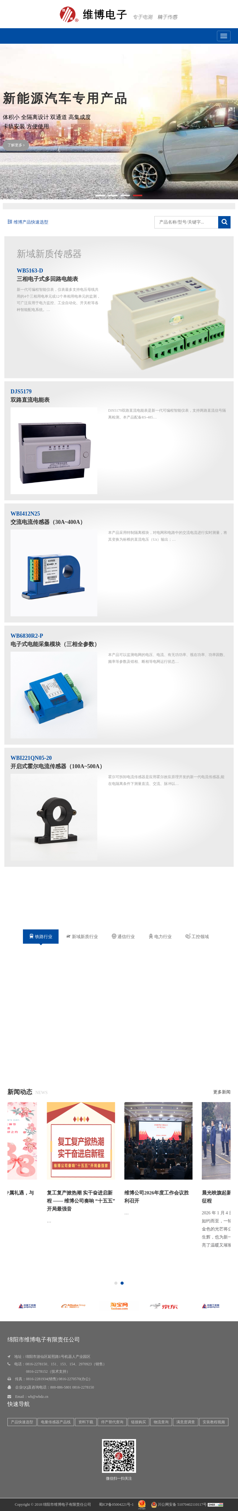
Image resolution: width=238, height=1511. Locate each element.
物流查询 (161, 1422)
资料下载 (85, 1422)
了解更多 (15, 145)
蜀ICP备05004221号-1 (116, 1504)
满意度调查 (185, 1422)
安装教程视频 (214, 1422)
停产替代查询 (112, 1422)
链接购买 (138, 1422)
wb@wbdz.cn (38, 1396)
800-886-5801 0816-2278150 (72, 1387)
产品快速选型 (22, 1422)
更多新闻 (222, 1092)
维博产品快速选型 (27, 222)
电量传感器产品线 (56, 1422)
